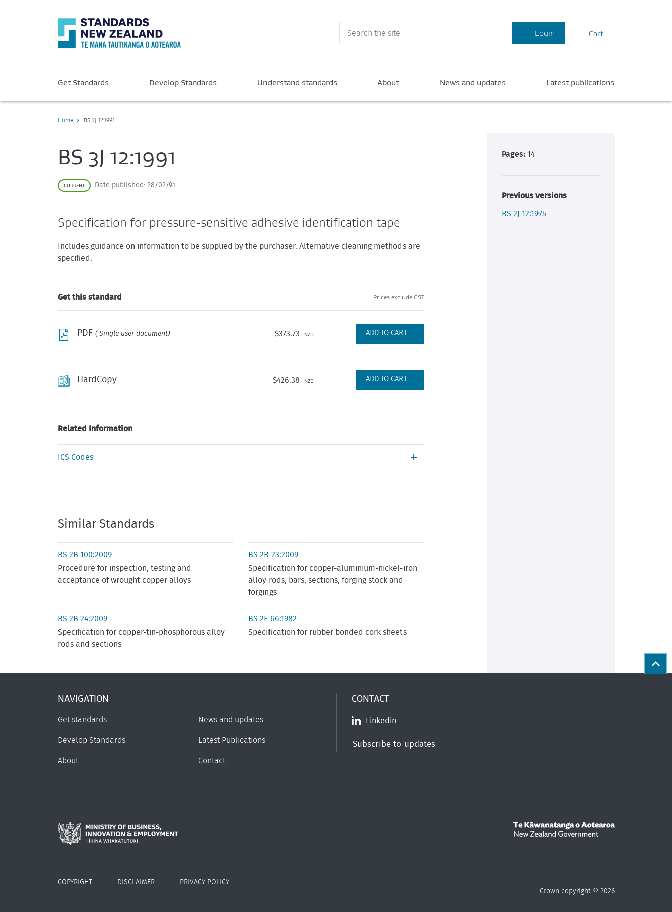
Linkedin (374, 720)
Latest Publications (231, 740)
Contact (211, 761)
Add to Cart (386, 333)
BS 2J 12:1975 (524, 214)
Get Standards (83, 82)
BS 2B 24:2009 (82, 619)
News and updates (473, 82)
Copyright (75, 882)
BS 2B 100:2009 (85, 555)
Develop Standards (183, 82)
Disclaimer (136, 882)
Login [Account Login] (538, 33)
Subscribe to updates (394, 744)
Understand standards (297, 82)
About (388, 82)
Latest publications (580, 82)
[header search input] (420, 33)
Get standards (82, 720)
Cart (589, 32)
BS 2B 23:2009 (273, 555)
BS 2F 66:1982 (272, 619)
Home (65, 120)
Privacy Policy (204, 882)
